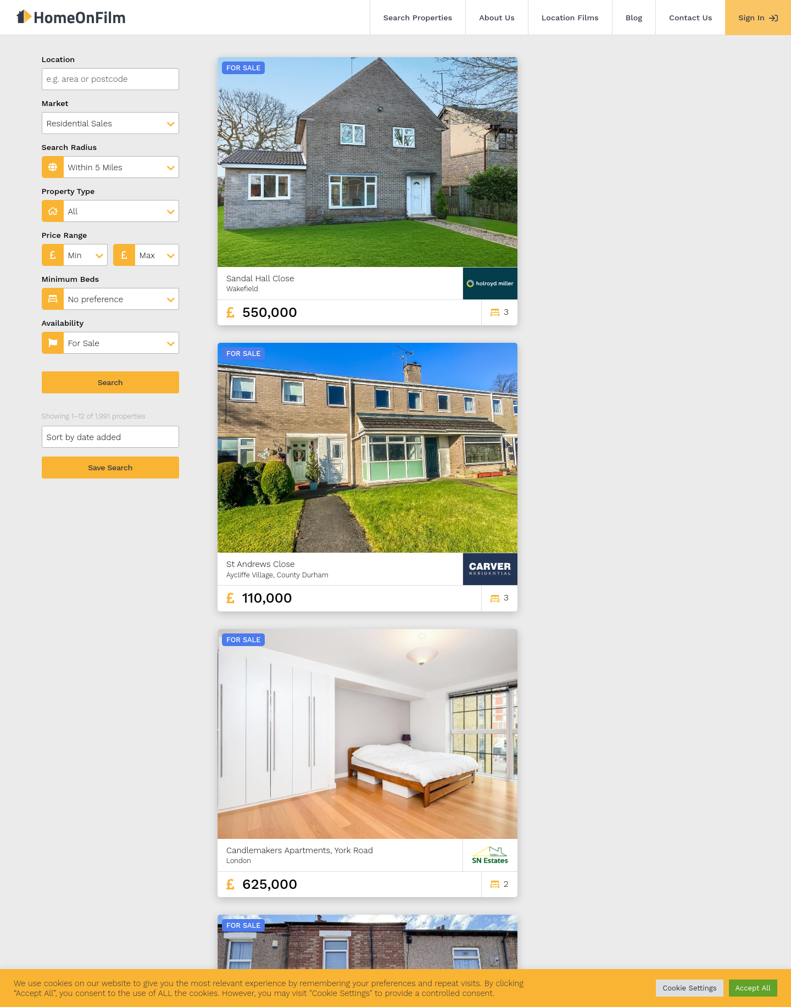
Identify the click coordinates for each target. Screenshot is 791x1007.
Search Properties (418, 17)
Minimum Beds (70, 279)
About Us (497, 17)
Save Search (110, 467)
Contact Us (690, 17)
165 (712, 846)
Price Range (64, 235)
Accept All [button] (753, 988)
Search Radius (69, 147)
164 (692, 846)
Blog (634, 17)
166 (730, 846)
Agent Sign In (375, 945)
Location (58, 59)
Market (55, 103)
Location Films (570, 17)
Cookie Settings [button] (689, 988)
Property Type (68, 191)
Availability (63, 323)
